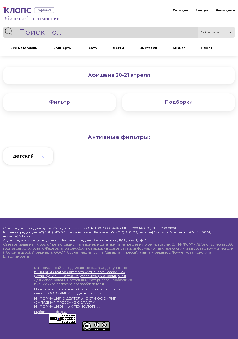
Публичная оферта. (50, 312)
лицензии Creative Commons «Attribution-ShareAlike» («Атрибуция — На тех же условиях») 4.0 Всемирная (80, 274)
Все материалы (24, 48)
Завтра (202, 10)
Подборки (179, 102)
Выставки (148, 48)
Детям (118, 48)
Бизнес (179, 48)
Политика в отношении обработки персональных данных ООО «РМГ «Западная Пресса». (77, 291)
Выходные (225, 10)
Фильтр (59, 102)
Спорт (206, 48)
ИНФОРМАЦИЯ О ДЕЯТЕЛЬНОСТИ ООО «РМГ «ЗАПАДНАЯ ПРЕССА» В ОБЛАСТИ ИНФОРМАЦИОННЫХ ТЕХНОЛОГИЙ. (75, 303)
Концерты (62, 48)
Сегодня (180, 10)
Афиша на (119, 75)
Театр (92, 48)
